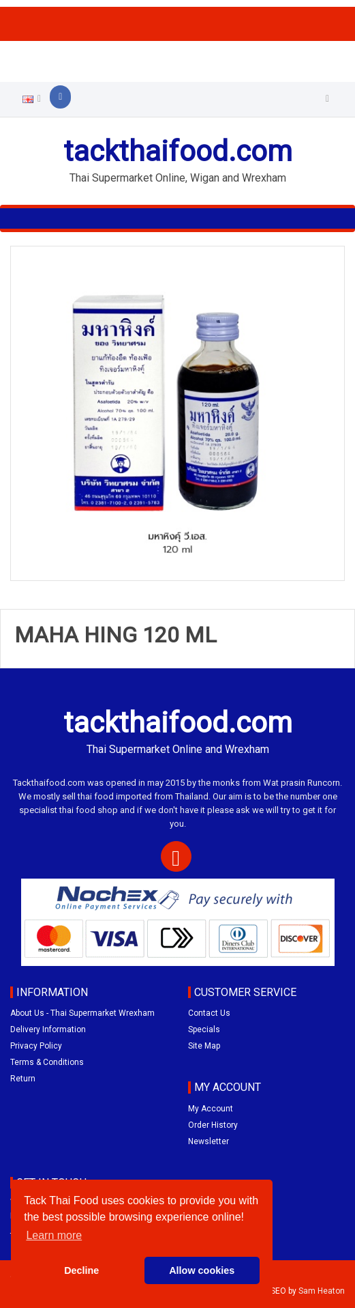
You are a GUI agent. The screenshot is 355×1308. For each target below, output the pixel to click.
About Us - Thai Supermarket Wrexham (82, 1013)
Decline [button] (81, 1270)
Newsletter (208, 1141)
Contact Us (209, 1013)
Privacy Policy (36, 1046)
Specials (204, 1029)
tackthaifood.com (177, 151)
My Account (210, 1108)
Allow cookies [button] (201, 1270)
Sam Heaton (321, 1291)
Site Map (204, 1046)
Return (22, 1078)
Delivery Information (48, 1029)
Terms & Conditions (47, 1062)
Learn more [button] (54, 1235)
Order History (213, 1125)
